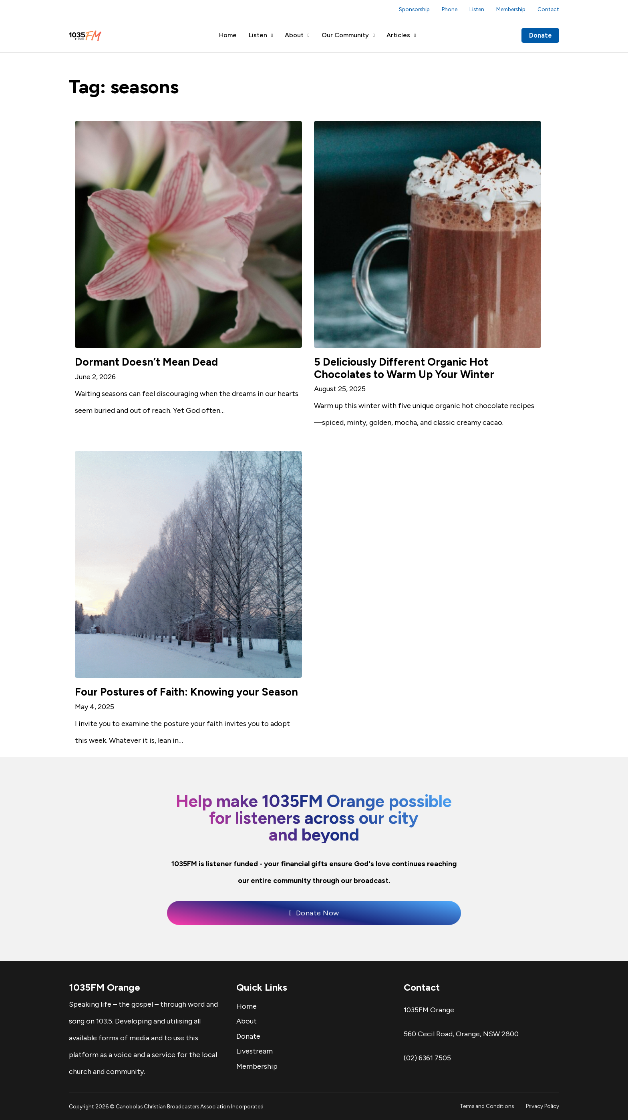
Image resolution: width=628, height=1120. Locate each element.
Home (228, 35)
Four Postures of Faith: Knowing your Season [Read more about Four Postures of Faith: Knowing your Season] (186, 692)
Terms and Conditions (487, 1106)
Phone (449, 9)
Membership (510, 9)
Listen (476, 9)
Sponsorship (414, 9)
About (294, 35)
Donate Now (314, 913)
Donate (540, 35)
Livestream (254, 1051)
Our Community (345, 35)
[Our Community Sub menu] (373, 35)
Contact (548, 9)
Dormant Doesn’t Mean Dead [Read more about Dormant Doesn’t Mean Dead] (146, 362)
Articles (398, 35)
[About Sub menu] (308, 35)
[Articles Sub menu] (415, 35)
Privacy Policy (542, 1106)
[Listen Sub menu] (272, 35)
